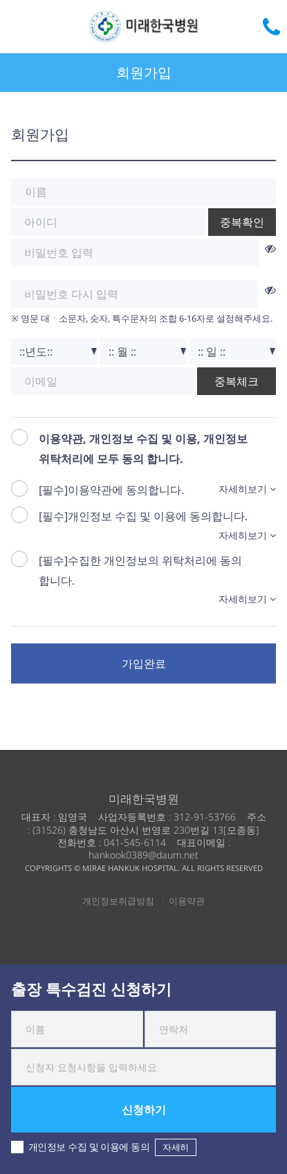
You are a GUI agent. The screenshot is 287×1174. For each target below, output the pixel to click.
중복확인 (242, 222)
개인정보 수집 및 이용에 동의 (103, 1147)
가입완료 (144, 663)
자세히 (175, 1147)
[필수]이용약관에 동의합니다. (111, 489)
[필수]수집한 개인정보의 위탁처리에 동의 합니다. (140, 570)
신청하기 (144, 1109)
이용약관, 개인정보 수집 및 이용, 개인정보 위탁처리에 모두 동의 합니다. (143, 448)
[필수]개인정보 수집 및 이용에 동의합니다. (143, 516)
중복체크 (236, 381)
